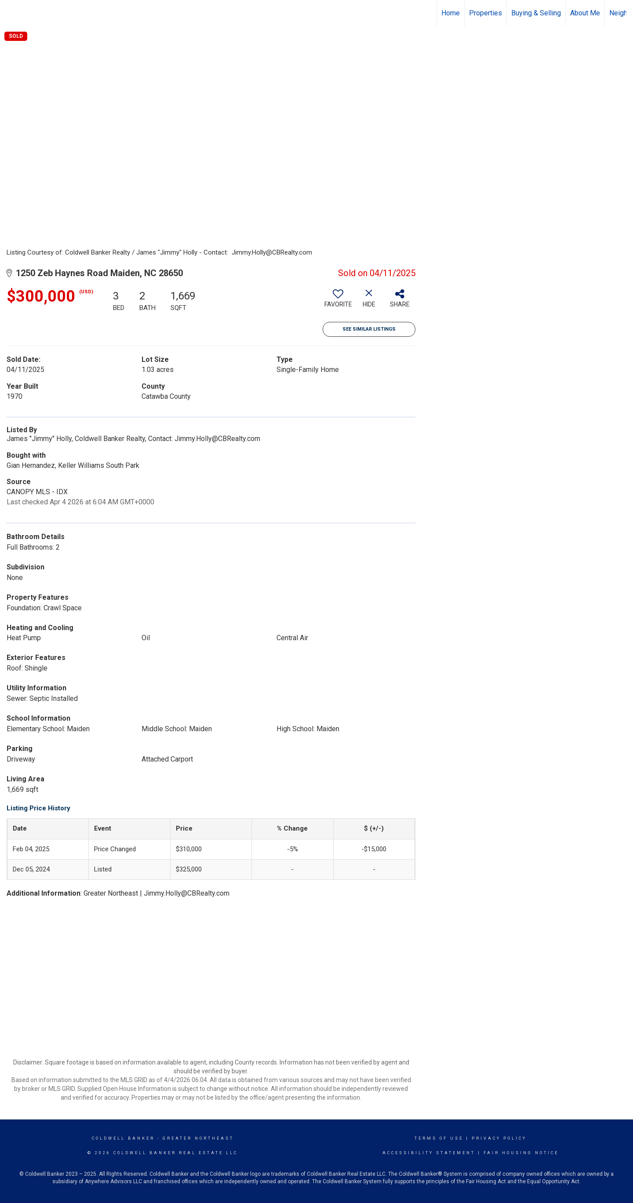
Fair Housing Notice (521, 1153)
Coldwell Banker (123, 1138)
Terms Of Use (439, 1138)
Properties (485, 13)
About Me (585, 13)
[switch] (338, 301)
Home (450, 13)
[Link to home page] (11, 13)
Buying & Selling (536, 13)
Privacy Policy (499, 1138)
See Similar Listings (369, 329)
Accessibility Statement (428, 1153)
